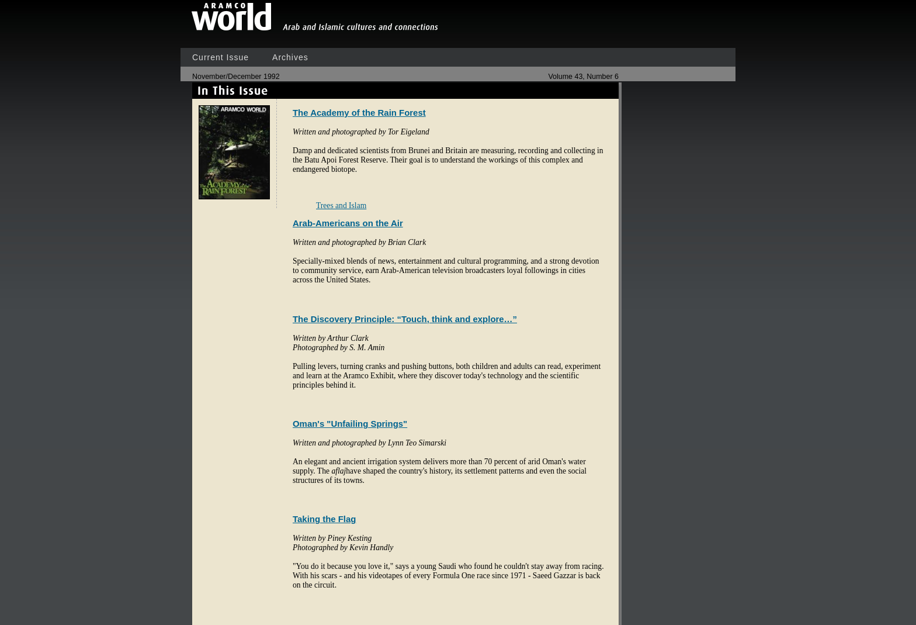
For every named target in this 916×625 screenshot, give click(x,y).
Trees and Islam (341, 205)
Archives (290, 57)
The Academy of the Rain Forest (359, 113)
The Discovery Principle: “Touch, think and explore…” (405, 319)
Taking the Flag (324, 519)
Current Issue (220, 57)
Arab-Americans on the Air (348, 223)
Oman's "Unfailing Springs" (350, 424)
